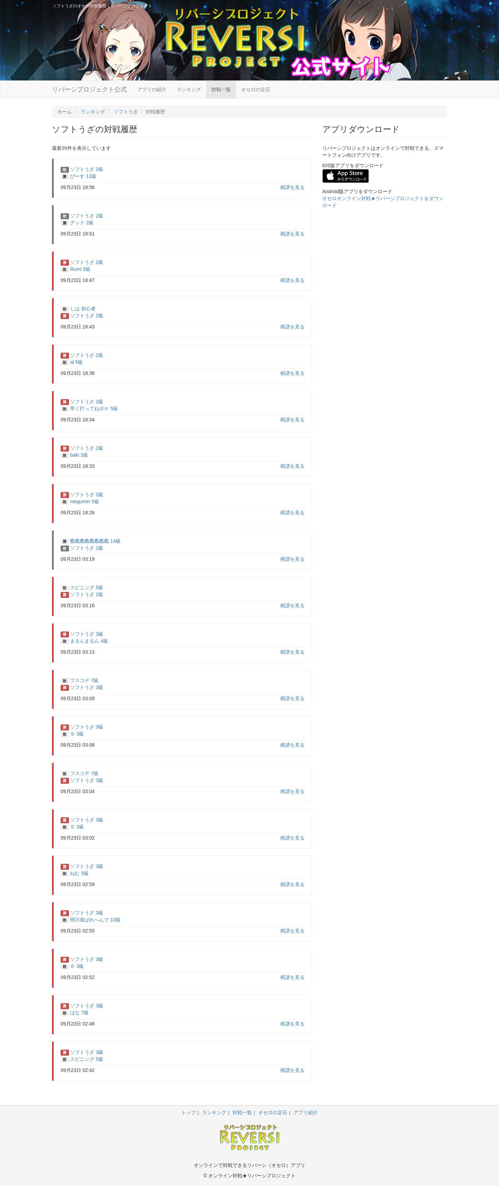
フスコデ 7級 (84, 680)
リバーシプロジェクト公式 (89, 89)
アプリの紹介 (151, 89)
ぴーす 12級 (83, 176)
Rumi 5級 (80, 269)
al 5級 (76, 362)
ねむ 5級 (79, 873)
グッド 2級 (82, 222)
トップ (188, 1112)
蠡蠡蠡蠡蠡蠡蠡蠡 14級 (95, 541)
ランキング (189, 89)
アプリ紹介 (306, 1112)
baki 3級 (79, 455)
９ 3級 (77, 734)
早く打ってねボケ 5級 (94, 408)
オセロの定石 (255, 89)
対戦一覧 (221, 89)
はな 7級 (79, 1012)
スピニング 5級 (86, 587)
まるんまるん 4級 (89, 641)
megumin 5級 (84, 501)
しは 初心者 (83, 308)
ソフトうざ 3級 (86, 634)
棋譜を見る (292, 187)
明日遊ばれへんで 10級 (95, 919)
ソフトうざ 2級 (86, 169)
